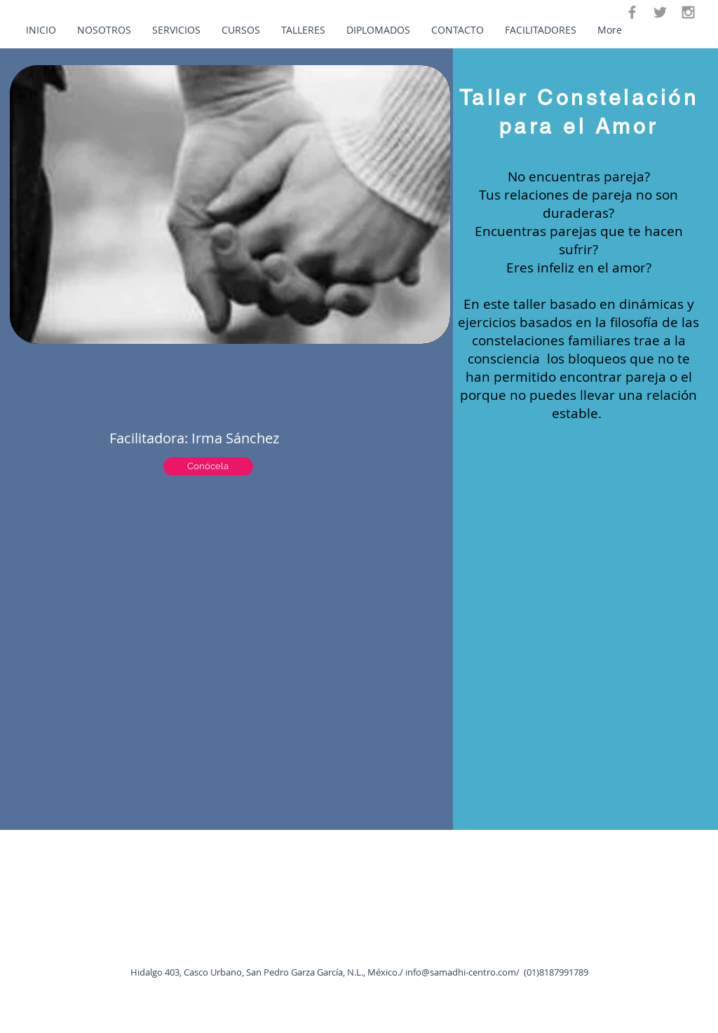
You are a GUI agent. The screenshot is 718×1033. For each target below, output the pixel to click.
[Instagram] (688, 12)
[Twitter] (660, 12)
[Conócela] (208, 466)
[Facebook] (632, 12)
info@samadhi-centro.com (460, 972)
